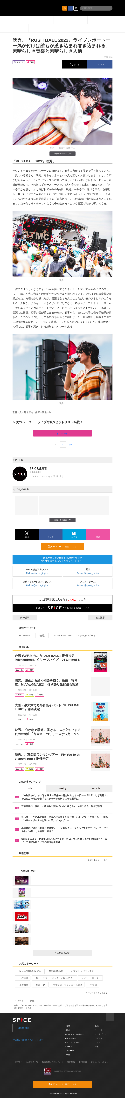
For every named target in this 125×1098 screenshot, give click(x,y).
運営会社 (19, 1062)
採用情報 (71, 1062)
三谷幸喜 (22, 978)
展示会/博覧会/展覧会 (28, 971)
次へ (71, 444)
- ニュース (97, 1030)
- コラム (96, 1042)
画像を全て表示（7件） (62, 153)
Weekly (62, 788)
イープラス (19, 1001)
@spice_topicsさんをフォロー (28, 1039)
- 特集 (95, 1046)
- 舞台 (67, 1030)
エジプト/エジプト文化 (81, 971)
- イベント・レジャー (74, 1034)
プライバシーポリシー (100, 1062)
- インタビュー (99, 1034)
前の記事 (21, 617)
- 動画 (95, 1026)
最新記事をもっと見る (99, 860)
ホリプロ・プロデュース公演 (66, 985)
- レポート (97, 1038)
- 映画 (67, 1055)
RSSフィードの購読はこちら (64, 546)
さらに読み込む (72, 953)
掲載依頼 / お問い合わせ (52, 1062)
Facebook (23, 1027)
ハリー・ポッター (90, 978)
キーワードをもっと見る (98, 993)
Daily (29, 788)
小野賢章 (22, 985)
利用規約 (83, 1062)
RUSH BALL (24, 635)
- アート (68, 1046)
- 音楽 (67, 1026)
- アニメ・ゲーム (72, 1042)
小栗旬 (92, 985)
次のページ (62, 433)
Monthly (96, 788)
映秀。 (41, 635)
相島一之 (39, 985)
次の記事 (103, 617)
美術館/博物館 (54, 971)
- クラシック (70, 1038)
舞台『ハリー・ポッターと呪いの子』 (54, 978)
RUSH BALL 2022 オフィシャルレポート (73, 635)
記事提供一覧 (32, 1062)
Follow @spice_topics (37, 573)
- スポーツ (69, 1050)
